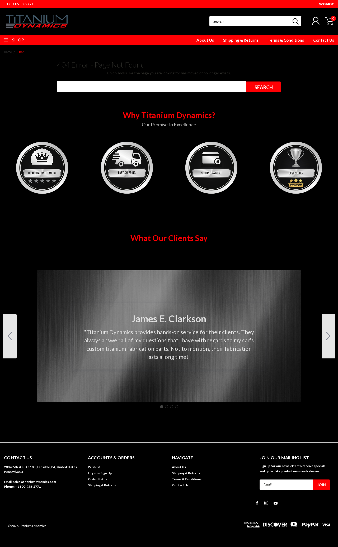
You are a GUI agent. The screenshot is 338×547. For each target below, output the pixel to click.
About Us (205, 40)
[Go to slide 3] (171, 406)
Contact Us (323, 40)
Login (92, 473)
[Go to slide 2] (328, 336)
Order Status (97, 479)
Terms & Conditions (286, 40)
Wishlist (326, 4)
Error (20, 52)
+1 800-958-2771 (19, 4)
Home (8, 52)
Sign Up (106, 473)
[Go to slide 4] (10, 336)
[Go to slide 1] (161, 406)
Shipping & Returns (241, 40)
